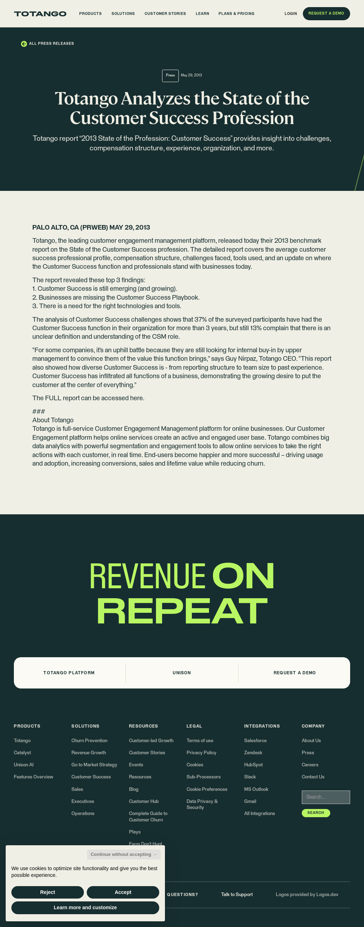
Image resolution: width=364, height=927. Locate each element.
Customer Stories (147, 753)
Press (308, 753)
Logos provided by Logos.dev (307, 895)
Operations (83, 813)
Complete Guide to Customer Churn (148, 816)
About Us (311, 741)
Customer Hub (144, 801)
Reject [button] (47, 892)
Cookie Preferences (207, 789)
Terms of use (200, 741)
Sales (77, 789)
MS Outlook (256, 789)
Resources (140, 777)
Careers (310, 765)
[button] (91, 14)
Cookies (195, 765)
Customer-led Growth (151, 741)
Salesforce (255, 741)
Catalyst (22, 753)
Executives (82, 801)
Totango (22, 741)
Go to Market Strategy (94, 765)
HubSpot (253, 765)
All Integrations (259, 813)
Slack (250, 777)
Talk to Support (237, 895)
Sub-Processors (204, 777)
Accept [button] (123, 892)
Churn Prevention (89, 741)
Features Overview (33, 777)
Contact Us (313, 777)
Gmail (250, 801)
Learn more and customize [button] (85, 907)
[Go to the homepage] (40, 14)
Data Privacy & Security (202, 804)
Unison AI (23, 765)
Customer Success (91, 777)
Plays (135, 832)
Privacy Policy (201, 753)
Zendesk (253, 753)
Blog (134, 789)
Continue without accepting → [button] (124, 854)
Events (136, 765)
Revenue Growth (88, 753)
